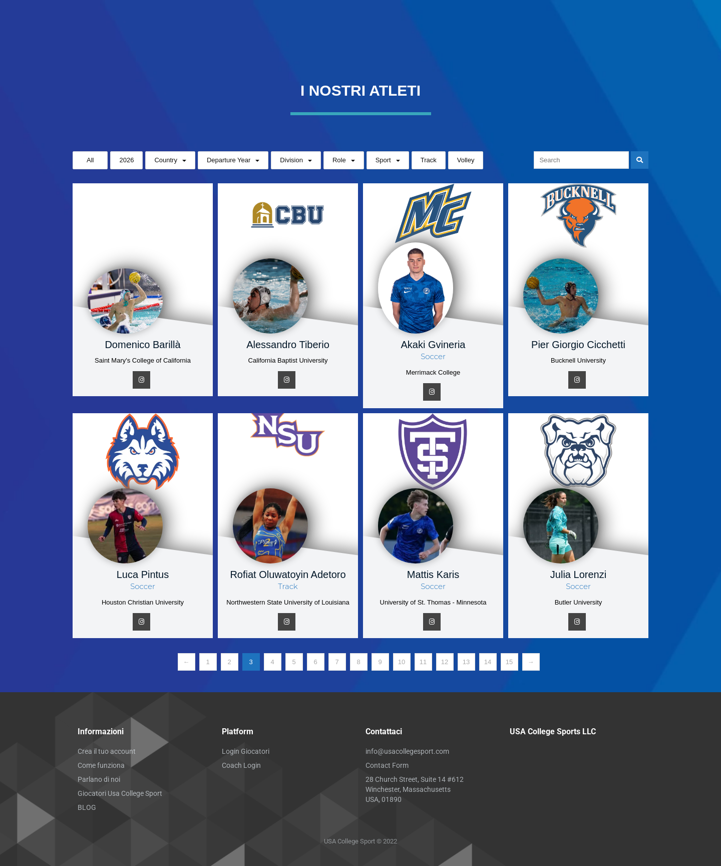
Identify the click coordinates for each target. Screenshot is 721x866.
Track (429, 160)
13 (466, 662)
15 (509, 662)
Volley (466, 160)
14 (487, 662)
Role (339, 160)
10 (401, 662)
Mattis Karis (433, 574)
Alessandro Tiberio (287, 344)
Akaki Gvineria (433, 344)
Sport (383, 160)
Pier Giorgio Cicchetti (578, 344)
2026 (126, 160)
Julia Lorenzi (578, 574)
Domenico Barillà (142, 344)
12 (444, 662)
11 (423, 662)
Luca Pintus (143, 574)
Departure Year (228, 160)
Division (291, 160)
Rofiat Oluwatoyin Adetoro (287, 574)
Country (165, 160)
